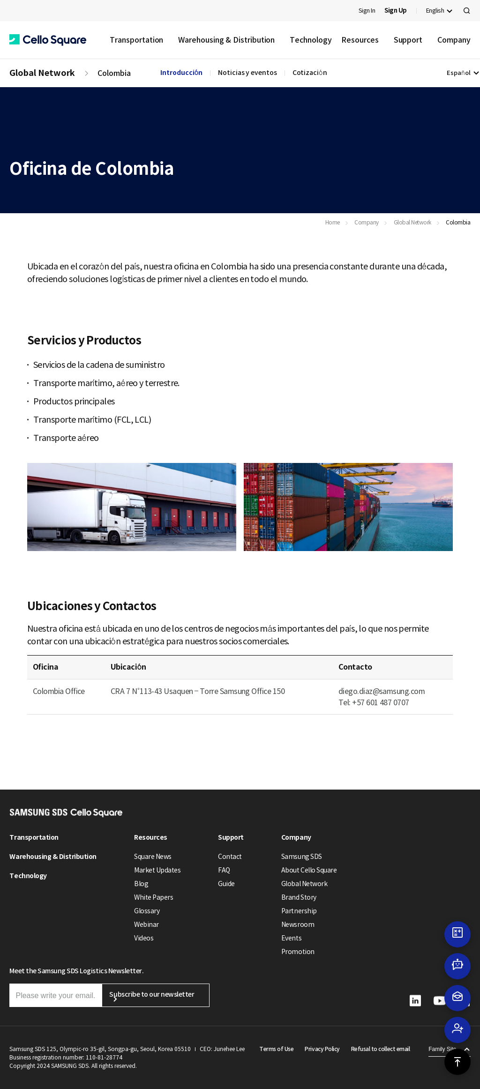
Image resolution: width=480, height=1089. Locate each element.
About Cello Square (309, 870)
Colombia (114, 73)
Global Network (42, 72)
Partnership (299, 911)
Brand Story (298, 897)
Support (408, 40)
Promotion (298, 951)
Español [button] (459, 73)
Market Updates (157, 870)
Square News (153, 856)
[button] (47, 40)
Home (332, 222)
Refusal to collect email (380, 1048)
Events (291, 938)
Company (453, 40)
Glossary (146, 911)
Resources (359, 40)
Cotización (309, 72)
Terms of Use (276, 1048)
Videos (143, 938)
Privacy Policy (322, 1048)
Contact (230, 856)
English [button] (435, 11)
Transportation (136, 40)
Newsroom (297, 924)
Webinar (146, 924)
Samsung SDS (301, 856)
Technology (310, 40)
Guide (226, 884)
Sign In (367, 11)
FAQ (224, 870)
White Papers (153, 897)
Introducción (181, 72)
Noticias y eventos (247, 72)
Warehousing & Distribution (226, 40)
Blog (141, 884)
